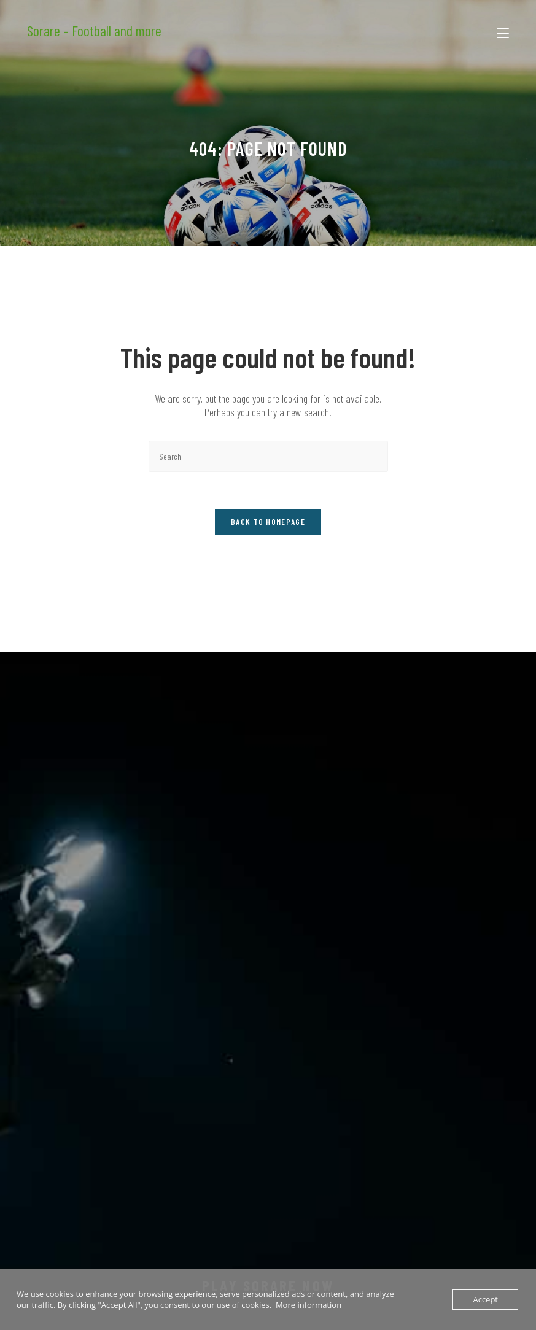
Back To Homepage (268, 522)
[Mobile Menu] (503, 31)
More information (308, 1304)
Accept (485, 1299)
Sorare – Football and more (94, 30)
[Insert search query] (268, 456)
